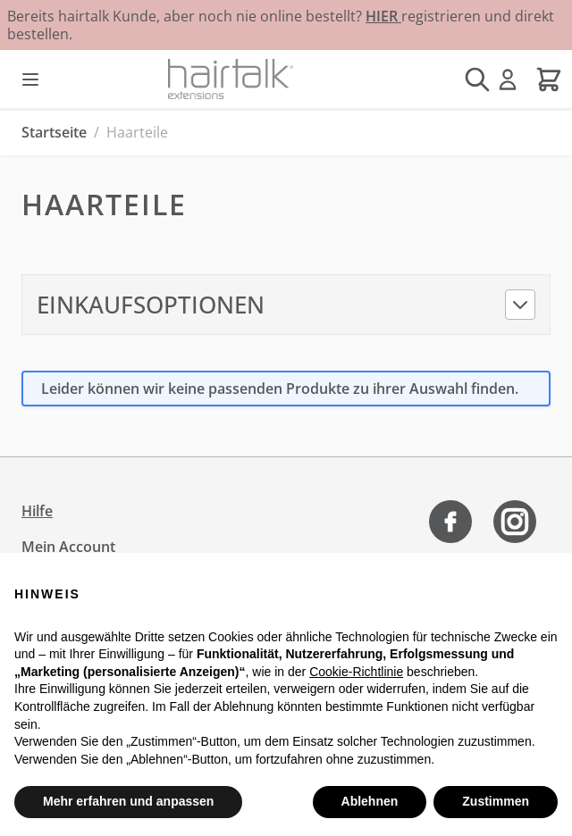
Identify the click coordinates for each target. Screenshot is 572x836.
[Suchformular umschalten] (477, 79)
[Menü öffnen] (30, 79)
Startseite (54, 132)
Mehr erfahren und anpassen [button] (128, 801)
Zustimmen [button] (495, 801)
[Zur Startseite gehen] (230, 79)
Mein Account (68, 546)
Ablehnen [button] (370, 801)
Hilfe (37, 511)
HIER (383, 16)
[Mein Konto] (508, 79)
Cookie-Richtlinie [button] (356, 672)
